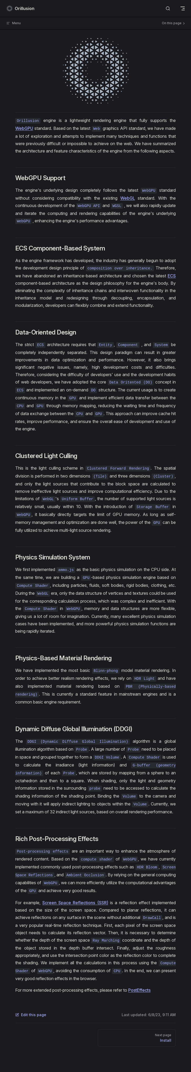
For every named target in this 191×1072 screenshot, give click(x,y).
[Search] (168, 8)
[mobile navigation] (182, 8)
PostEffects (139, 990)
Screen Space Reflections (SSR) (75, 902)
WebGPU (24, 128)
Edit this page (30, 1014)
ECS (172, 275)
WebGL (127, 198)
